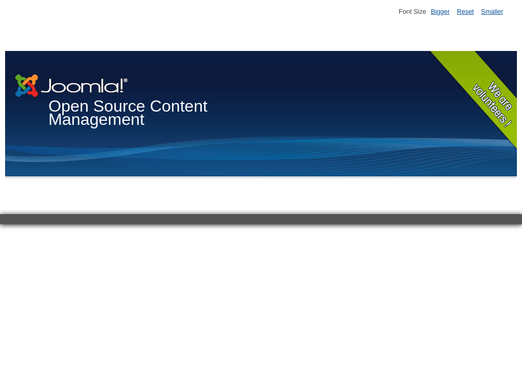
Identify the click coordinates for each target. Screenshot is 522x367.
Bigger (440, 11)
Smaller (492, 11)
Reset (465, 11)
